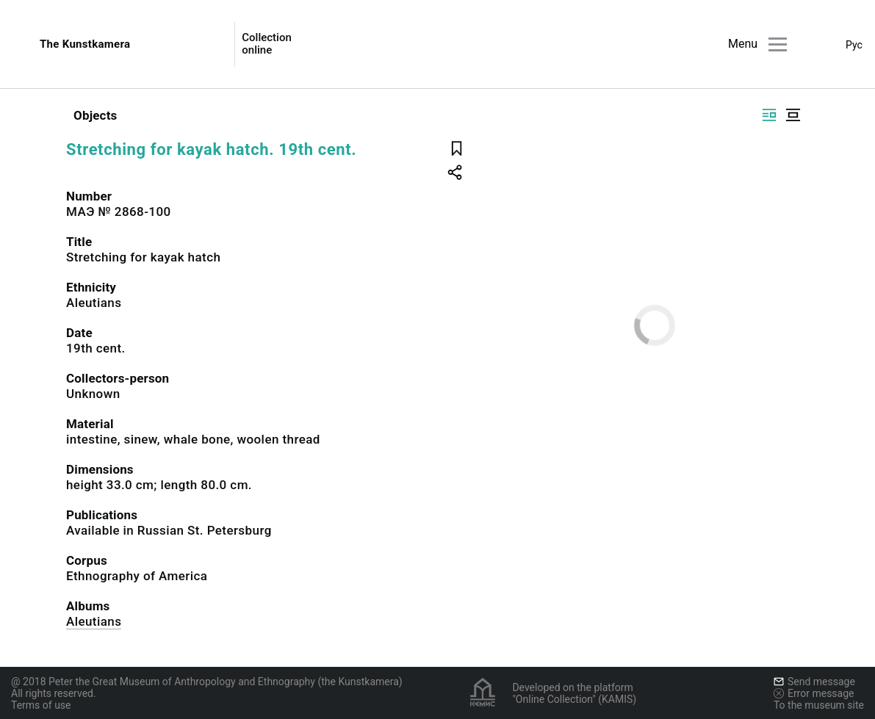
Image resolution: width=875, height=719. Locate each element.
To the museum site (819, 705)
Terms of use (41, 705)
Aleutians (93, 621)
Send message (814, 681)
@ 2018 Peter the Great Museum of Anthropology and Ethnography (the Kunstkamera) (207, 681)
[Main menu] (777, 44)
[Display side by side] (769, 115)
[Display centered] (792, 115)
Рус (854, 45)
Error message (814, 693)
